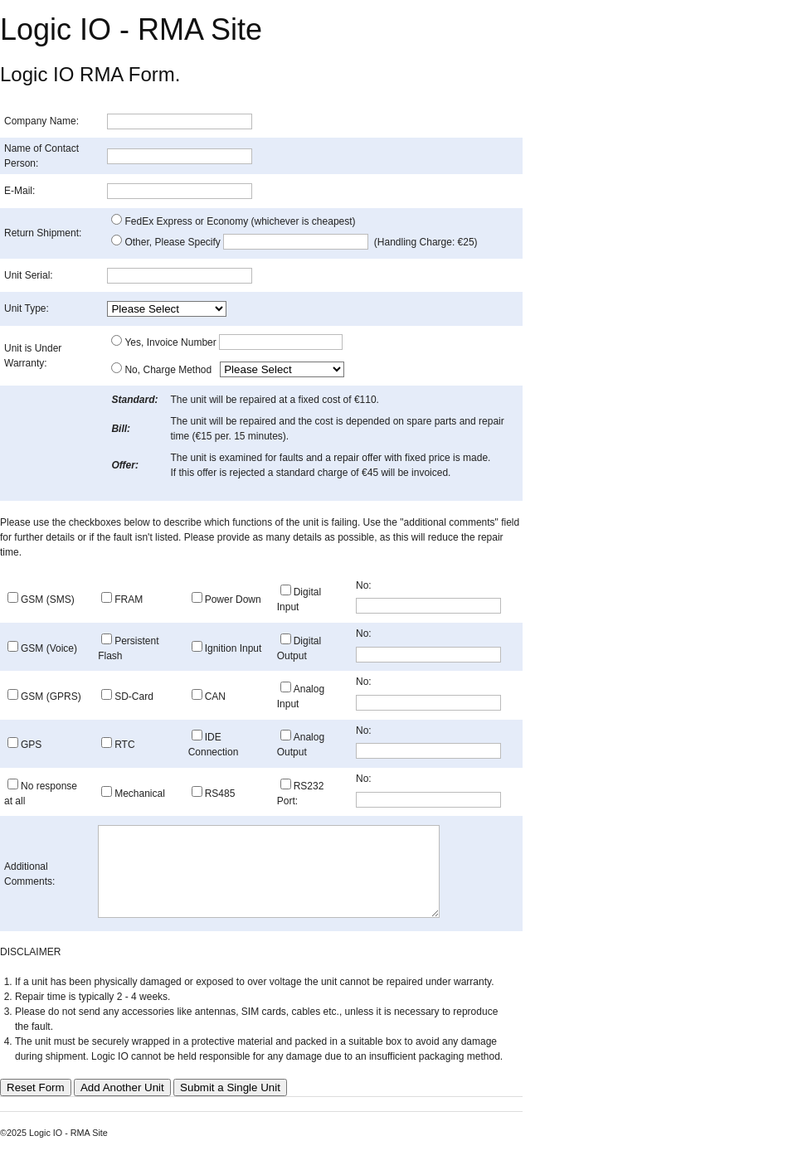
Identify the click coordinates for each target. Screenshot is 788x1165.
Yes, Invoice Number (233, 342)
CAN (215, 696)
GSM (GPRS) (51, 696)
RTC (124, 744)
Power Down (233, 599)
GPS (31, 744)
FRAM (128, 599)
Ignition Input (233, 648)
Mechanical (139, 793)
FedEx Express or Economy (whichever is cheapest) (239, 221)
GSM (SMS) (48, 599)
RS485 (220, 793)
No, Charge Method (170, 370)
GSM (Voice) (49, 648)
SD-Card (133, 696)
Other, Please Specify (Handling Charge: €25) (300, 242)
